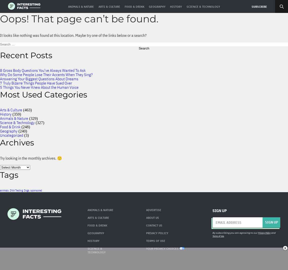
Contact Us (154, 225)
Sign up (271, 222)
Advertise (153, 210)
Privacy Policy (157, 233)
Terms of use (155, 241)
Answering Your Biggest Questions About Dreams (39, 78)
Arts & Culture (11, 109)
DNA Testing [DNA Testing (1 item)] (16, 190)
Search (281, 6)
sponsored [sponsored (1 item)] (36, 190)
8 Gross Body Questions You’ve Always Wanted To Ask (43, 70)
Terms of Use (218, 236)
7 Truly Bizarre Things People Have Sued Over (36, 83)
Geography (8, 131)
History (5, 114)
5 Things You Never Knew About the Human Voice (39, 87)
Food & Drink (10, 126)
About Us (152, 218)
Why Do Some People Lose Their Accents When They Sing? (46, 74)
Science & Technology (17, 122)
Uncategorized (11, 135)
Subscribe (259, 6)
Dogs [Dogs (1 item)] (26, 190)
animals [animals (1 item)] (4, 190)
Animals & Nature (14, 118)
